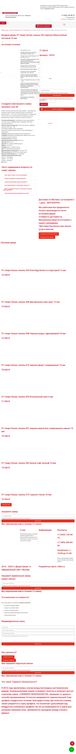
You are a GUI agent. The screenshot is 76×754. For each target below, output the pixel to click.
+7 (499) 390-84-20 (70, 17)
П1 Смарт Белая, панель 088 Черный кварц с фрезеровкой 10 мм (33, 333)
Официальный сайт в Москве (10, 12)
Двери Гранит (5, 30)
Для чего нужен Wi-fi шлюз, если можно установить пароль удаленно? (17, 189)
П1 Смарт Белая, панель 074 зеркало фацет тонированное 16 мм (33, 365)
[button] (64, 24)
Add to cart (44, 104)
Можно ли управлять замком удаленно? (15, 178)
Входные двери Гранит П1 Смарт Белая (20, 30)
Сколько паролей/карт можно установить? (16, 182)
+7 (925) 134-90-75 (68, 15)
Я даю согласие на (54, 93)
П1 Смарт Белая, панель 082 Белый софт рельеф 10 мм (28, 463)
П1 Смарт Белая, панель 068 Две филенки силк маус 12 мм (30, 302)
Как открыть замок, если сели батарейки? (16, 175)
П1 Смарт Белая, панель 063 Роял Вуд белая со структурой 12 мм (33, 270)
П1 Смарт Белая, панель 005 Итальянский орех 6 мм (27, 396)
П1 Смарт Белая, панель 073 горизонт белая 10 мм (26, 494)
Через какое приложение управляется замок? (17, 193)
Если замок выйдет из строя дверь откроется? (17, 185)
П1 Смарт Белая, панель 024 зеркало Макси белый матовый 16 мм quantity (56, 99)
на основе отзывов (10, 44)
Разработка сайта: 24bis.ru (52, 566)
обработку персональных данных (59, 93)
